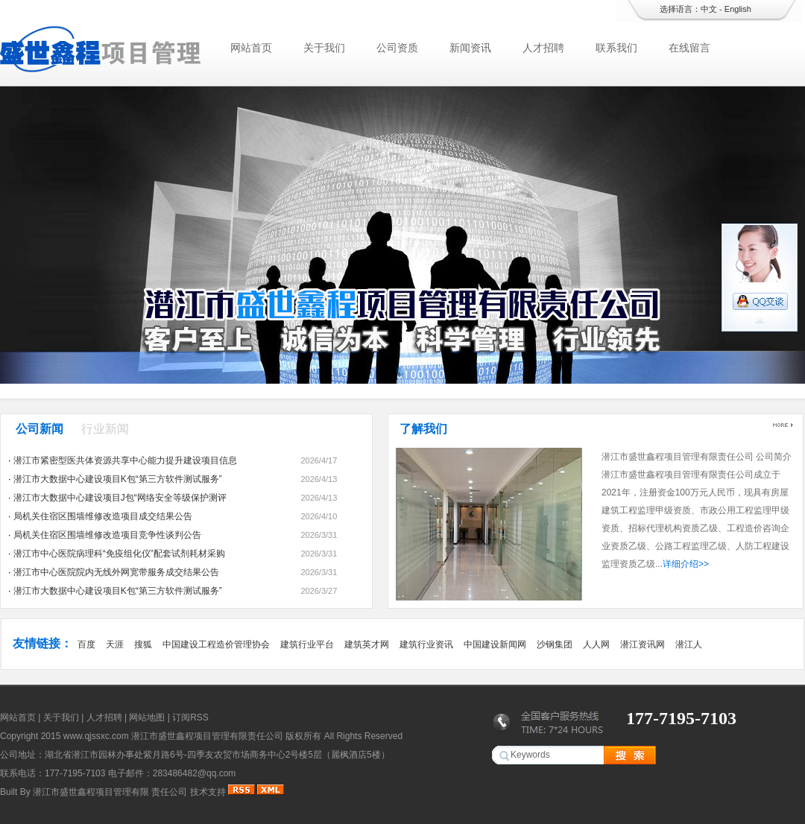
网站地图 (147, 717)
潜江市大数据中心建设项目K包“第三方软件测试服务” (117, 479)
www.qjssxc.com (96, 736)
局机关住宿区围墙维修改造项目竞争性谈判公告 (107, 535)
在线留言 (689, 48)
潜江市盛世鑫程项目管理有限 (91, 792)
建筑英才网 (366, 644)
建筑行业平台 (307, 644)
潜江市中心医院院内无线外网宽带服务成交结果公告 (116, 572)
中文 (709, 8)
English (737, 8)
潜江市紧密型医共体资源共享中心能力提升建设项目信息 (125, 460)
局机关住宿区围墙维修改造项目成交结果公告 (102, 516)
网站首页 (251, 48)
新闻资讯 (470, 48)
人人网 (596, 644)
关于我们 (324, 48)
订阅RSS (190, 717)
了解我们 (423, 428)
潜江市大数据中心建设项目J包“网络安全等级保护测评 (120, 497)
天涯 (115, 644)
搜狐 (143, 644)
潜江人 (688, 644)
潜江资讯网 (642, 644)
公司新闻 (39, 428)
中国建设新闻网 (495, 644)
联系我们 (616, 48)
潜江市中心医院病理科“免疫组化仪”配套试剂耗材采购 (119, 553)
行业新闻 (105, 428)
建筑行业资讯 (426, 644)
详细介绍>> (686, 564)
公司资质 (397, 48)
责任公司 (169, 792)
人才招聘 (543, 48)
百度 (86, 644)
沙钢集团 (554, 644)
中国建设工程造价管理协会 (216, 644)
